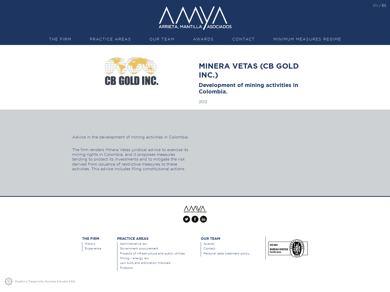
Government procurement (139, 248)
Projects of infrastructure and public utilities (152, 253)
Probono (126, 267)
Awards (203, 39)
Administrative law (133, 243)
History (90, 243)
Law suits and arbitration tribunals (145, 262)
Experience (93, 248)
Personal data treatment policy (226, 253)
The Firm (60, 39)
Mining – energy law (134, 258)
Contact (243, 39)
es (384, 5)
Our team (162, 39)
